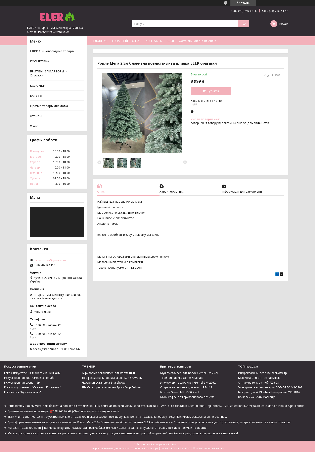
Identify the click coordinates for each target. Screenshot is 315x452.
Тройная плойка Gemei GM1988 (181, 378)
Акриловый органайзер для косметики (108, 373)
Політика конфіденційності (208, 448)
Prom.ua (177, 444)
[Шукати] (243, 23)
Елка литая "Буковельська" (22, 392)
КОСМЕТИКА (39, 61)
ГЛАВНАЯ (100, 41)
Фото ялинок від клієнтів (197, 41)
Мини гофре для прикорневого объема (187, 397)
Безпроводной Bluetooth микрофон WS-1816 (269, 392)
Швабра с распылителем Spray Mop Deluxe (111, 387)
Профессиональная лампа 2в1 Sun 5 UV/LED (112, 378)
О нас (34, 126)
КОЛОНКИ (37, 85)
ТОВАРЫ (117, 41)
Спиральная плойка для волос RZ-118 (186, 387)
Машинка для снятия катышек (259, 378)
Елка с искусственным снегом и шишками (32, 373)
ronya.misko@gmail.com (50, 260)
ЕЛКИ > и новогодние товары (52, 51)
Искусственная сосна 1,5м (22, 382)
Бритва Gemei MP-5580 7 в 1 (179, 392)
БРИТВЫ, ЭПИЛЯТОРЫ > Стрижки (48, 73)
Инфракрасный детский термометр (262, 373)
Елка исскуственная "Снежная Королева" (32, 387)
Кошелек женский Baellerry (256, 397)
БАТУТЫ (36, 95)
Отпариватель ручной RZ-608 (258, 382)
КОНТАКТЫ (154, 41)
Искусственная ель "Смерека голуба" (30, 378)
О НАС (136, 41)
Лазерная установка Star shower (104, 382)
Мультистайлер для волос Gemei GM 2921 (189, 373)
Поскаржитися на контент (175, 448)
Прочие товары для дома (49, 106)
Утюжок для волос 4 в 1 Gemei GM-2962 (188, 382)
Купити (213, 91)
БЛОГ (171, 41)
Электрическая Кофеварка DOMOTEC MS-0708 (270, 387)
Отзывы (36, 116)
